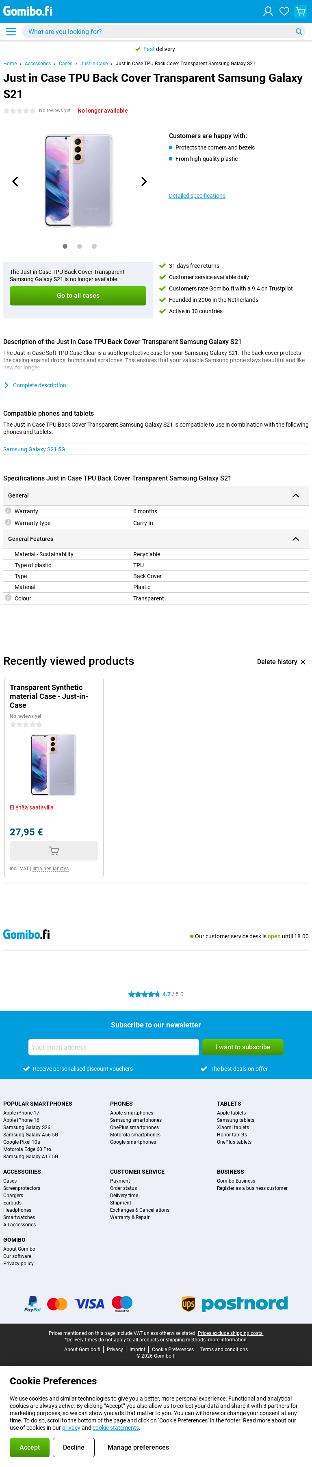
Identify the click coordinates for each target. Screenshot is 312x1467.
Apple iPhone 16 (21, 1120)
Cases (65, 63)
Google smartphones (133, 1142)
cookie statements (116, 1427)
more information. (228, 1340)
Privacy (115, 1349)
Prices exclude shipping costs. (231, 1333)
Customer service (137, 1171)
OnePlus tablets (234, 1142)
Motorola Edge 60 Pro (27, 1149)
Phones (121, 1103)
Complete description (34, 385)
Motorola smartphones (135, 1135)
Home (10, 63)
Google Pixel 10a (21, 1142)
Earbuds (12, 1203)
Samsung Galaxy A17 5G (30, 1157)
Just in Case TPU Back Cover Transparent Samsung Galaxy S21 (186, 63)
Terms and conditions (224, 1349)
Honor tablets (232, 1135)
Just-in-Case (94, 63)
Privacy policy (18, 1263)
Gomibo (14, 1239)
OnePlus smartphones (134, 1127)
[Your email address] (113, 1047)
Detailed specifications (197, 195)
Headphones (17, 1210)
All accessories (19, 1225)
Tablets (229, 1103)
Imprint (137, 1349)
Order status (123, 1188)
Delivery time (124, 1195)
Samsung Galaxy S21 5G (34, 449)
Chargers (13, 1195)
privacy (71, 1427)
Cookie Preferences (173, 1349)
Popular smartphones (37, 1103)
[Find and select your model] (164, 31)
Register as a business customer (252, 1188)
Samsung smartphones (136, 1120)
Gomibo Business (236, 1181)
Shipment (120, 1203)
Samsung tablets (235, 1120)
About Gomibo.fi (82, 1349)
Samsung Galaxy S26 (26, 1127)
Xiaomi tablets (233, 1127)
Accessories (38, 63)
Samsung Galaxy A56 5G (30, 1135)
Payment (120, 1181)
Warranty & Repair (130, 1217)
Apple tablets (231, 1113)
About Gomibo (19, 1249)
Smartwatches (19, 1217)
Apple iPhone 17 (21, 1113)
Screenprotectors (21, 1188)
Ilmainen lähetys (50, 868)
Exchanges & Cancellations (139, 1210)
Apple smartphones (131, 1113)
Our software (17, 1256)
